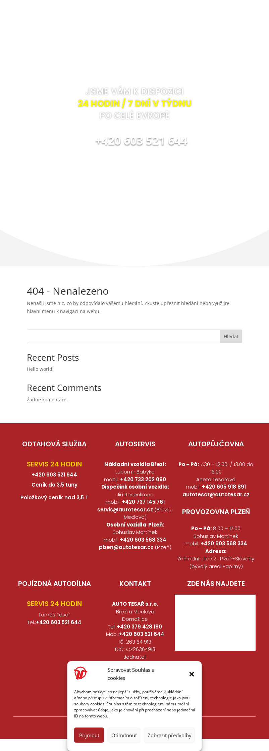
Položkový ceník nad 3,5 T (54, 497)
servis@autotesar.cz (125, 509)
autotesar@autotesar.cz (216, 494)
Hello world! (40, 369)
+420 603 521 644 (141, 140)
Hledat (231, 336)
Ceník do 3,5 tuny (54, 484)
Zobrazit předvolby (170, 735)
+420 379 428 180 (139, 626)
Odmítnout (124, 735)
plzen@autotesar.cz (126, 547)
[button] (192, 674)
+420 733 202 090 (143, 479)
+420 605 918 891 (224, 486)
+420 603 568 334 (143, 539)
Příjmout (89, 735)
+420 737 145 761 (143, 501)
